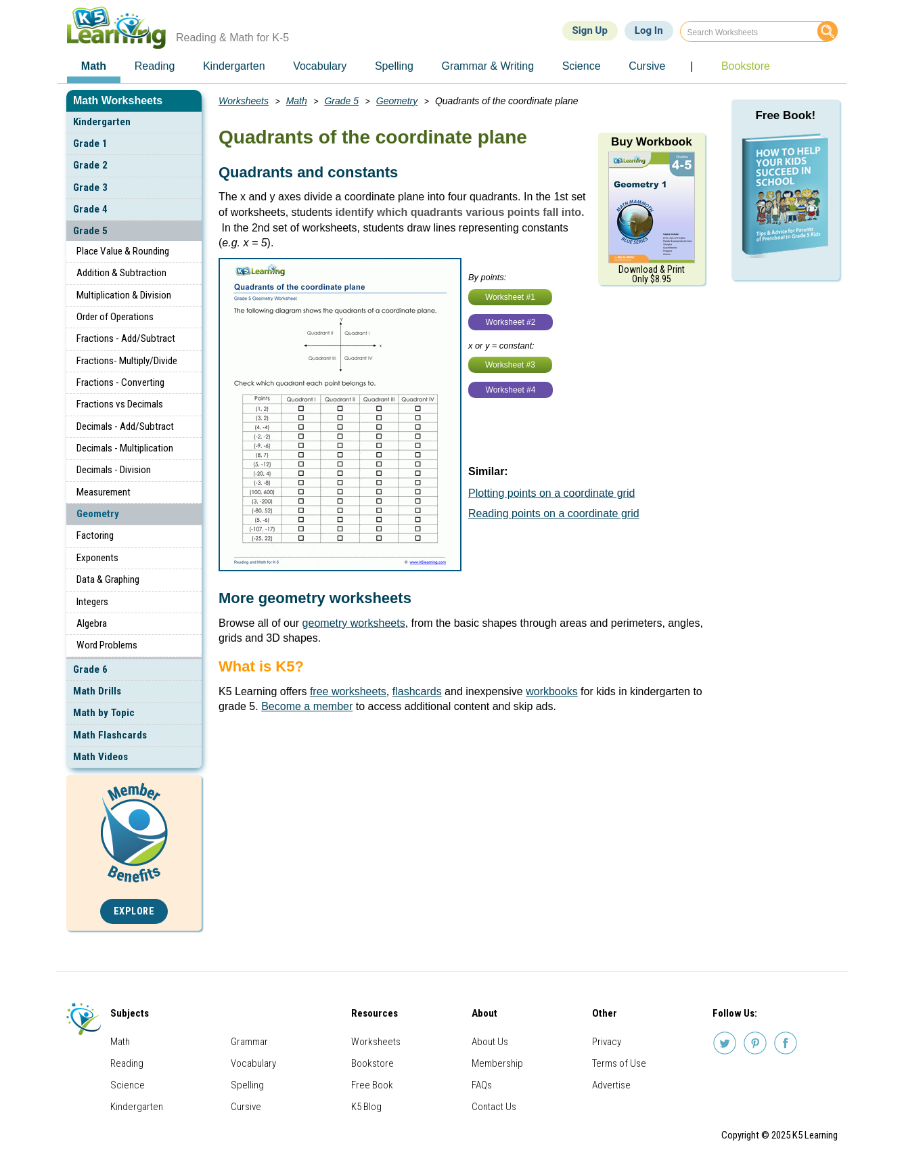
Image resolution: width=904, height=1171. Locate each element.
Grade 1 (90, 143)
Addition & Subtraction (121, 273)
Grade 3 (90, 187)
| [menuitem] (691, 66)
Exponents (97, 558)
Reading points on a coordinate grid (553, 513)
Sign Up (590, 30)
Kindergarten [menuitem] (234, 66)
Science (127, 1085)
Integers (92, 602)
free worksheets (348, 691)
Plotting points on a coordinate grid (551, 493)
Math (296, 100)
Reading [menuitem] (155, 66)
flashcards (417, 691)
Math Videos (100, 757)
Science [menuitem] (581, 66)
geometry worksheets (353, 623)
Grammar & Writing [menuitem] (487, 66)
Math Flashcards (110, 735)
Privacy (606, 1042)
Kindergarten (102, 122)
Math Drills (97, 691)
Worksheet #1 (510, 297)
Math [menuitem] (93, 66)
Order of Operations (115, 317)
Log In (649, 30)
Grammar (249, 1042)
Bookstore (372, 1063)
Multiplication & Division (123, 295)
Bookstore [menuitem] (745, 66)
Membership (497, 1063)
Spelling (247, 1085)
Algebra (91, 623)
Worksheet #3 (510, 365)
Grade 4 (90, 209)
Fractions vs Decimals (119, 404)
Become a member (307, 706)
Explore (134, 911)
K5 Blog (366, 1107)
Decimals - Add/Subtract (125, 426)
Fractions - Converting (120, 382)
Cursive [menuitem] (647, 66)
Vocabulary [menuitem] (319, 66)
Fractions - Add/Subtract (125, 338)
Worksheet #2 (511, 322)
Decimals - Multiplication (124, 448)
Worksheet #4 (511, 390)
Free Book (372, 1085)
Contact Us (494, 1107)
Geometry (97, 514)
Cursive (246, 1107)
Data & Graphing (107, 579)
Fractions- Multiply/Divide (126, 361)
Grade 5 (90, 231)
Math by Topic (104, 713)
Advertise (611, 1085)
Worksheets (244, 100)
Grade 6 (90, 669)
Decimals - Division (113, 470)
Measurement (103, 492)
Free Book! (785, 115)
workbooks (551, 691)
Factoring (95, 535)
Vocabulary (253, 1063)
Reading (126, 1063)
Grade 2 (90, 165)
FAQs (482, 1085)
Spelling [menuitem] (394, 66)
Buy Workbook (651, 141)
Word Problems (106, 645)
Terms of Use (619, 1063)
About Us (490, 1042)
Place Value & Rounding (122, 251)
